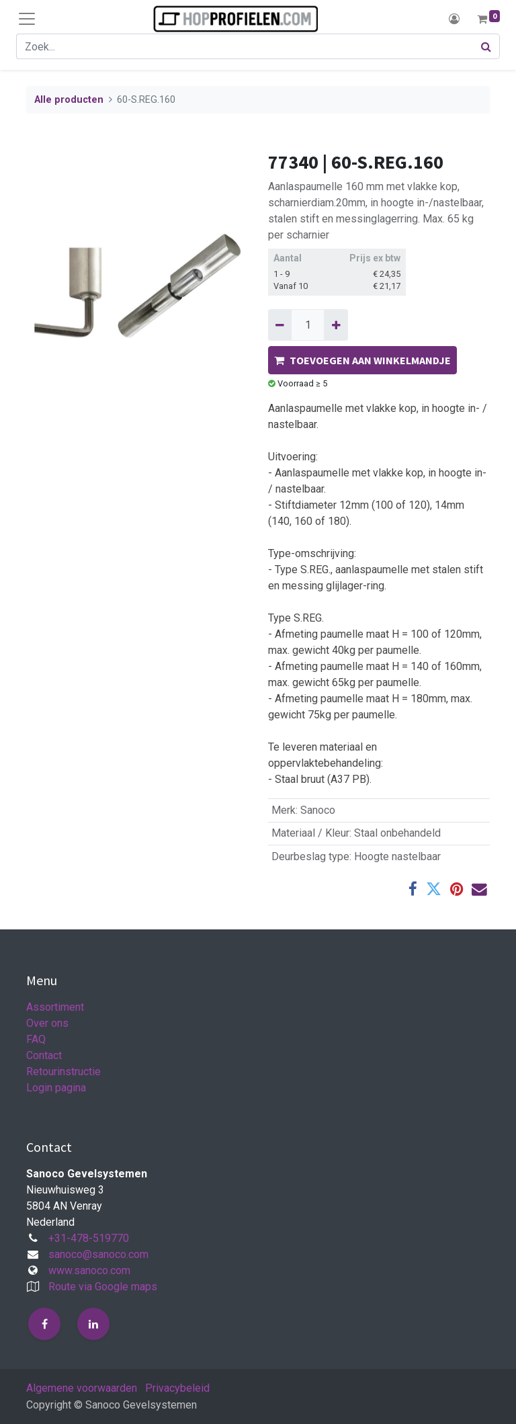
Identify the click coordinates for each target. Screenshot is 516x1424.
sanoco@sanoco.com (98, 1254)
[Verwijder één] (280, 324)
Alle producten (68, 100)
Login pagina (56, 1087)
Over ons (47, 1023)
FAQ (36, 1039)
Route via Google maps (102, 1286)
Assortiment (55, 1007)
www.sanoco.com (89, 1270)
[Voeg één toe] (335, 324)
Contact (44, 1055)
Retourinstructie (63, 1071)
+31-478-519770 (88, 1238)
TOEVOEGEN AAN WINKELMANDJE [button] (362, 360)
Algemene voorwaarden (81, 1388)
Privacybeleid (177, 1388)
